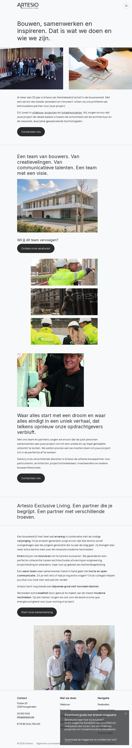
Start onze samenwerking (37, 612)
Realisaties (103, 704)
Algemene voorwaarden (49, 743)
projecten (51, 112)
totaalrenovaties (71, 112)
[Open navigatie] (126, 6)
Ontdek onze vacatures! (35, 248)
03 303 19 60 (23, 713)
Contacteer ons (31, 131)
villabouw (37, 112)
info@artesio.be (25, 717)
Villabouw (65, 704)
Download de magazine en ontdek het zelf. (91, 739)
